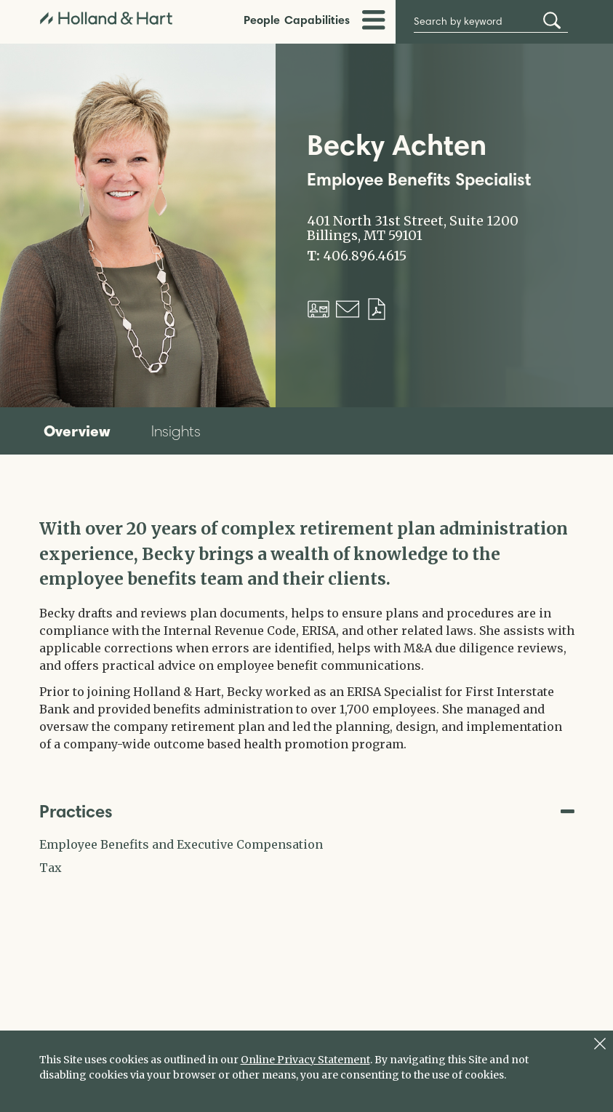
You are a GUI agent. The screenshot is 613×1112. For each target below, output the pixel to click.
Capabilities (317, 19)
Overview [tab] (77, 430)
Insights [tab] (176, 431)
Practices (306, 811)
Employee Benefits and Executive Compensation (181, 844)
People (262, 19)
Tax (50, 867)
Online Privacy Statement (305, 1059)
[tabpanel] (306, 634)
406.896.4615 (364, 256)
